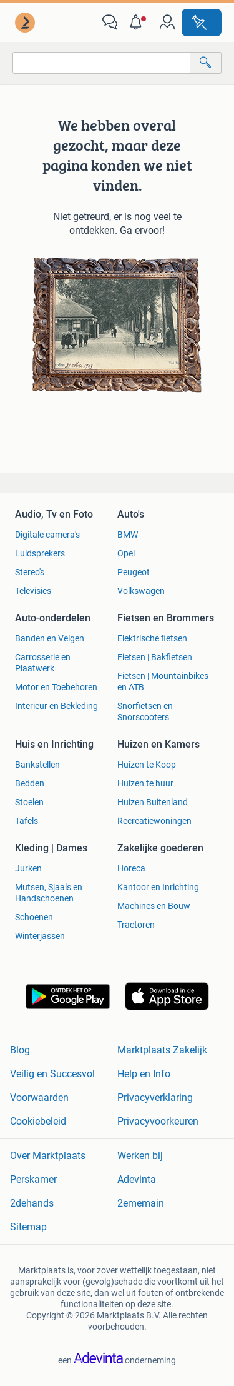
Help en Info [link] (143, 1074)
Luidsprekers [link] (40, 553)
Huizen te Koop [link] (146, 765)
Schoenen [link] (34, 917)
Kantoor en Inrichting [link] (158, 887)
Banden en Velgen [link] (49, 638)
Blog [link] (20, 1050)
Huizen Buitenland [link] (152, 802)
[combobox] (101, 63)
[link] (26, 22)
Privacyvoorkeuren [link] (157, 1121)
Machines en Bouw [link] (153, 906)
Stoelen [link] (29, 802)
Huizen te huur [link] (145, 783)
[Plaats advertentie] (202, 22)
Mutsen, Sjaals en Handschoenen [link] (48, 892)
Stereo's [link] (29, 572)
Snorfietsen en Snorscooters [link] (145, 711)
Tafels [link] (26, 821)
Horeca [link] (131, 868)
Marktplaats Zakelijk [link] (162, 1050)
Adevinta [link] (136, 1179)
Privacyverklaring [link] (155, 1097)
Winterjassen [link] (40, 936)
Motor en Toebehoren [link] (56, 687)
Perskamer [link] (33, 1179)
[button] (138, 22)
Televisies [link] (33, 591)
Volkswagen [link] (141, 591)
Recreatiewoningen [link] (154, 821)
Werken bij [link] (140, 1156)
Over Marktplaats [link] (47, 1156)
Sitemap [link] (28, 1227)
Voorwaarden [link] (39, 1097)
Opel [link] (126, 553)
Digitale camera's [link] (47, 535)
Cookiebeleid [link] (38, 1121)
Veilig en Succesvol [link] (52, 1074)
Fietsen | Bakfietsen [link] (154, 657)
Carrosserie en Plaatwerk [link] (43, 662)
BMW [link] (127, 535)
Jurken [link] (28, 868)
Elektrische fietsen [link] (152, 638)
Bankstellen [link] (37, 765)
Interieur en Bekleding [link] (56, 706)
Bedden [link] (29, 783)
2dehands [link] (32, 1203)
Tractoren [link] (136, 925)
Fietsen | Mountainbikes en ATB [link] (162, 681)
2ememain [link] (140, 1203)
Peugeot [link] (133, 572)
